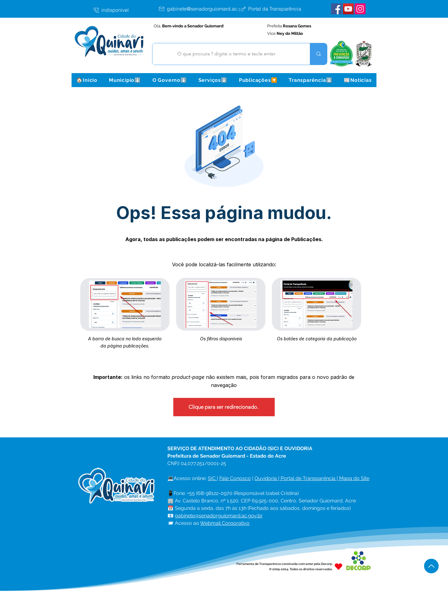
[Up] (431, 566)
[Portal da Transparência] (275, 8)
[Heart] (338, 566)
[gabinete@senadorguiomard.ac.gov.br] (206, 8)
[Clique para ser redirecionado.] (224, 407)
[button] (124, 80)
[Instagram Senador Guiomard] (360, 8)
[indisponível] (125, 9)
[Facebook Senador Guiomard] (336, 8)
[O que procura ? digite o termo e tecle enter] (226, 54)
